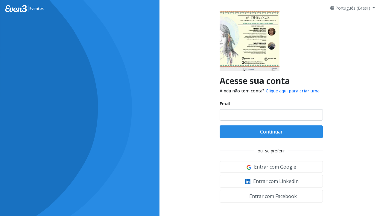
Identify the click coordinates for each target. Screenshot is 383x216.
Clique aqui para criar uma (293, 91)
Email (225, 103)
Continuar (271, 131)
